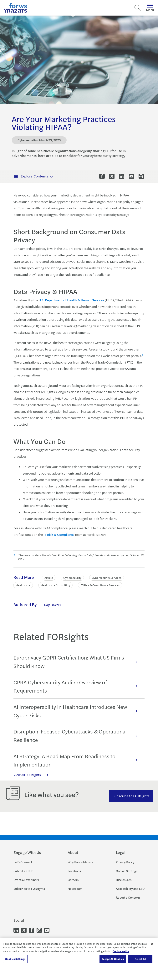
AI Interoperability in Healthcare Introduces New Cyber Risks (77, 711)
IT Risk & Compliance (58, 534)
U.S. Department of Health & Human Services (71, 300)
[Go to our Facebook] (31, 930)
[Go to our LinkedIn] (16, 930)
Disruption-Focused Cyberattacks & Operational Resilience (77, 735)
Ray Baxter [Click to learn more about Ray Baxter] (52, 604)
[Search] (137, 8)
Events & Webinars (26, 880)
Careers (73, 880)
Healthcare (23, 585)
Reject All (140, 959)
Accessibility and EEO (130, 888)
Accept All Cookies (113, 959)
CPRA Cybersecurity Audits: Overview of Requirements (77, 686)
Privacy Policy (125, 862)
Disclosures (123, 880)
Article (48, 578)
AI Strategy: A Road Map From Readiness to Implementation (77, 760)
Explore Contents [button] (31, 176)
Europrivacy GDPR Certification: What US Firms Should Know (77, 662)
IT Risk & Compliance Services (100, 585)
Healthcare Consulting (55, 585)
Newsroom (75, 888)
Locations (74, 871)
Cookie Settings (126, 871)
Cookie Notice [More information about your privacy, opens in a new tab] (121, 951)
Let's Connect (22, 862)
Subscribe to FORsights (131, 795)
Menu (150, 8)
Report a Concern (128, 897)
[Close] (152, 944)
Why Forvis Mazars (80, 862)
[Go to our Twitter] (24, 930)
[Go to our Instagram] (39, 930)
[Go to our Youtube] (46, 930)
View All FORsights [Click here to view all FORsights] (32, 774)
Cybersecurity (72, 578)
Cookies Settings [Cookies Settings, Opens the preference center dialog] (15, 959)
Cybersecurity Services (106, 578)
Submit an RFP (23, 871)
